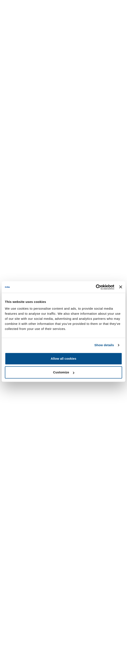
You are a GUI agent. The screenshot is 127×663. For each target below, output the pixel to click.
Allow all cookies (63, 358)
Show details (104, 345)
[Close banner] (120, 287)
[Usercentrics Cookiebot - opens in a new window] (95, 287)
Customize (63, 372)
